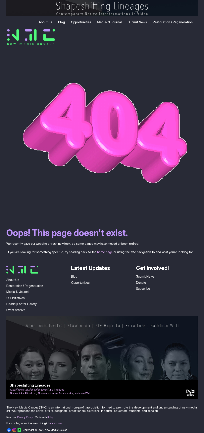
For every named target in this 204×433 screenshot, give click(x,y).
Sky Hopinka (17, 393)
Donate (141, 283)
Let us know (55, 423)
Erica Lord (30, 393)
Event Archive (15, 310)
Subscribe (143, 289)
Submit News (137, 22)
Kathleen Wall (82, 393)
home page (105, 252)
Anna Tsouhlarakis (63, 393)
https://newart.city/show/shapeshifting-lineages (37, 389)
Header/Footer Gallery (21, 304)
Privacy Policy (25, 417)
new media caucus (31, 44)
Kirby (50, 417)
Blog (61, 22)
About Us (45, 22)
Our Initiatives (15, 298)
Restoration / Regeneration (173, 22)
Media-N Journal (109, 22)
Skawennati (44, 393)
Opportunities (81, 22)
